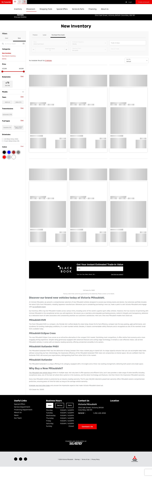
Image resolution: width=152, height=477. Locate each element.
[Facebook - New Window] (15, 469)
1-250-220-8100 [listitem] (131, 13)
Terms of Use (86, 469)
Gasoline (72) (7, 149)
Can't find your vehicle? (117, 284)
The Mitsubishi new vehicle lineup (40, 383)
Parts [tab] (70, 416)
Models (13, 102)
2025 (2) (7, 123)
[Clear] (24, 54)
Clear (22, 86)
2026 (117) (18, 123)
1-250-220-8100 (99, 423)
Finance (35, 45)
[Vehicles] (100, 279)
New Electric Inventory (9, 66)
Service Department (22, 417)
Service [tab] (59, 416)
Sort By (128, 69)
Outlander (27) (6, 107)
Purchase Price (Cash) (58, 45)
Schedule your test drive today (39, 396)
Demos (4, 69)
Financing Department (23, 420)
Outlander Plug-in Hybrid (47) (10, 110)
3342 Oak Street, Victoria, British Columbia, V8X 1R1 (116, 15)
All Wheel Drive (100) (11, 160)
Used (6, 48)
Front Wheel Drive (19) (11, 162)
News (16, 425)
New (19, 48)
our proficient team (39, 317)
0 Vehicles (48, 71)
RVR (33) (4, 113)
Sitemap (77, 469)
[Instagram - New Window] (25, 469)
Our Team (18, 428)
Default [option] (128, 71)
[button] (6, 2)
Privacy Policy (96, 469)
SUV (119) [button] (7, 96)
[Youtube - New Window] (20, 469)
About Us (18, 423)
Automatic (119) (7, 136)
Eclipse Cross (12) (7, 105)
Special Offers (19, 414)
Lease (44, 45)
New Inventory (6, 63)
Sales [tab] (50, 416)
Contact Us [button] (87, 437)
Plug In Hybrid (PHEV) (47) (18, 149)
